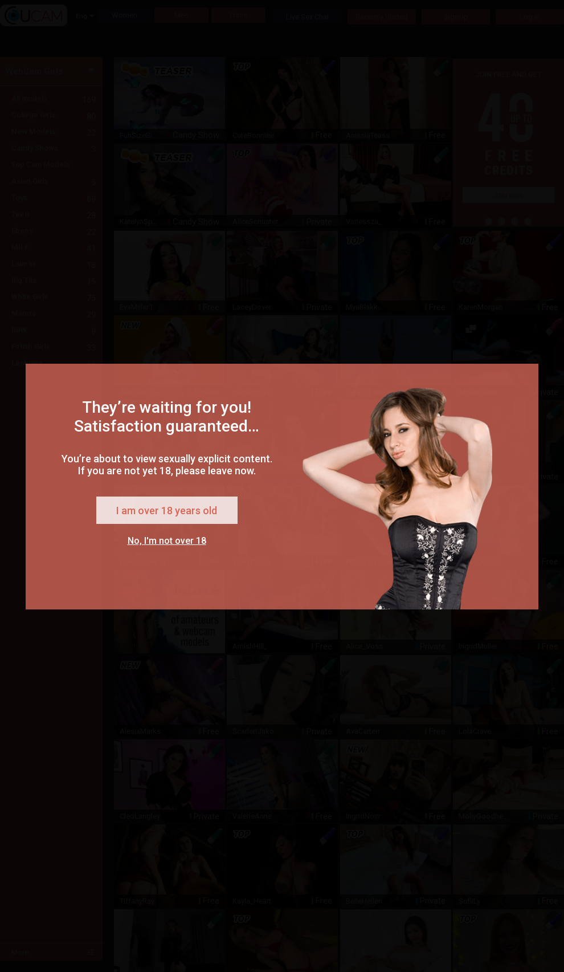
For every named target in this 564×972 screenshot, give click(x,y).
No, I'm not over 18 (167, 540)
